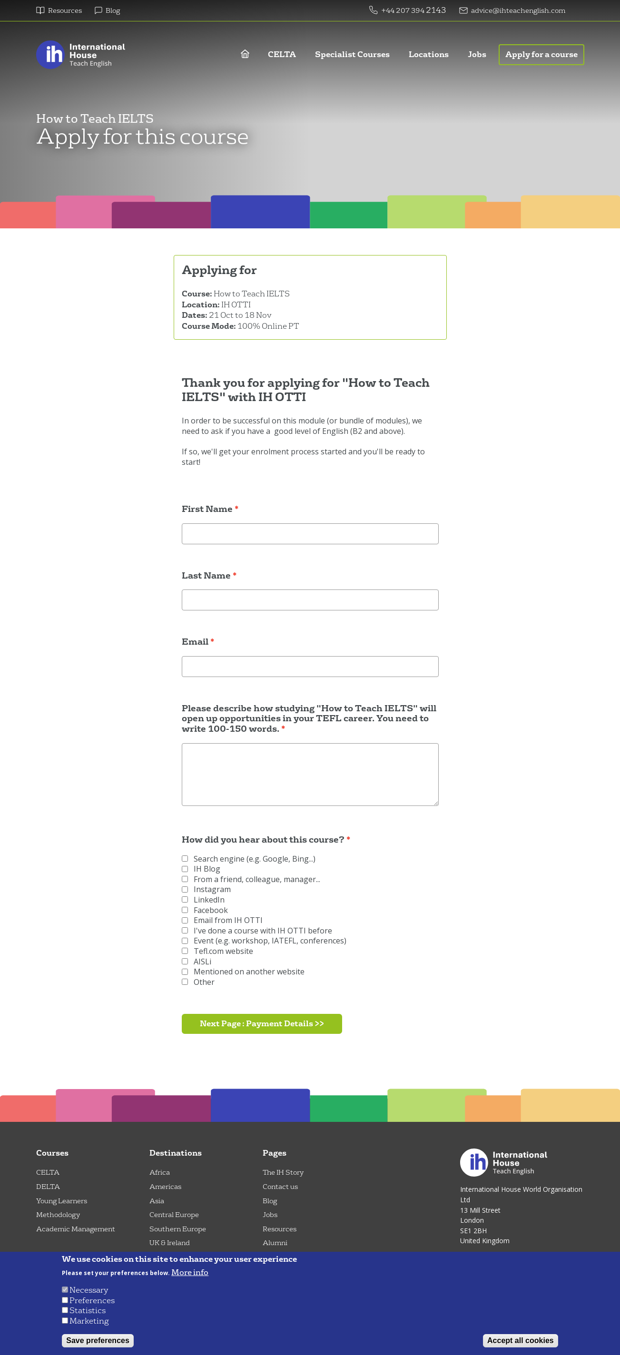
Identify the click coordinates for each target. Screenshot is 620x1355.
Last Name (206, 576)
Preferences (92, 1300)
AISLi (196, 962)
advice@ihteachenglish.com (518, 11)
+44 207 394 (403, 11)
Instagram (206, 889)
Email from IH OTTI (222, 920)
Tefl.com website (217, 951)
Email (195, 642)
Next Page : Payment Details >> (262, 1024)
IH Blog (201, 869)
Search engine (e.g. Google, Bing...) (248, 859)
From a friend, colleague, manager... (251, 879)
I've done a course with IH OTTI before (257, 931)
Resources (65, 11)
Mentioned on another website (243, 972)
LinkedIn (203, 900)
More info (189, 1272)
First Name (207, 509)
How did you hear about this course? (263, 840)
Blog (113, 11)
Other (198, 982)
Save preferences (97, 1340)
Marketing (89, 1321)
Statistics (87, 1310)
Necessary (88, 1290)
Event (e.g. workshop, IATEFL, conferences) (264, 941)
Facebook (205, 910)
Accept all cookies (520, 1340)
